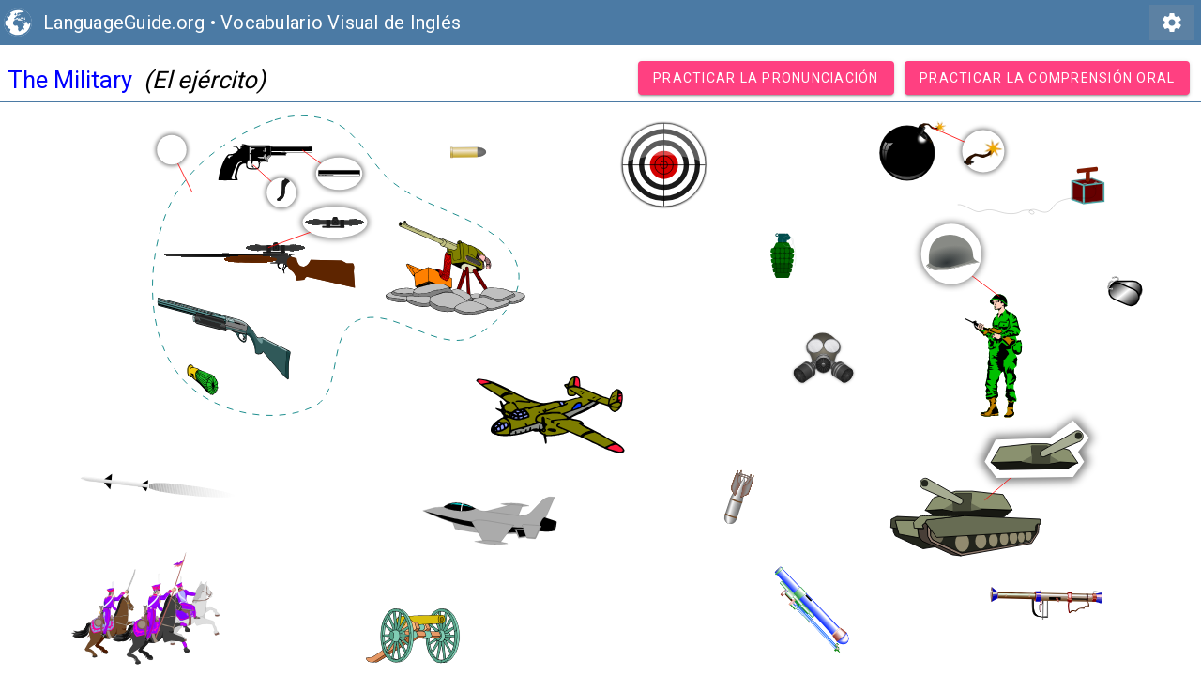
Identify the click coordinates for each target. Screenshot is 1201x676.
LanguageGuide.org (124, 22)
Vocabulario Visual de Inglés (340, 22)
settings (1172, 22)
